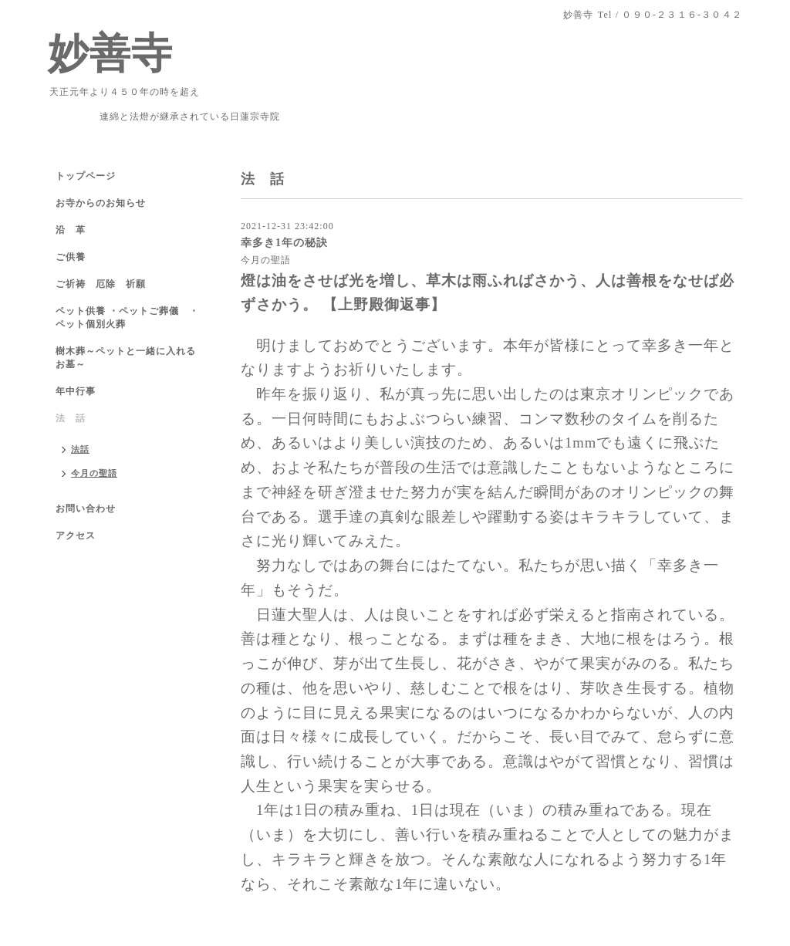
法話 (80, 449)
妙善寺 (110, 53)
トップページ (86, 176)
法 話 (71, 418)
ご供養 (71, 257)
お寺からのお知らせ (101, 203)
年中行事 (76, 391)
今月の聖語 (266, 260)
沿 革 (71, 230)
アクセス (76, 535)
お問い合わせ (86, 508)
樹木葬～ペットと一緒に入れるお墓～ (126, 358)
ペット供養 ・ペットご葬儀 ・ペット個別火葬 (127, 317)
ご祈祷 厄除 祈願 (101, 284)
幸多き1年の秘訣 (284, 242)
